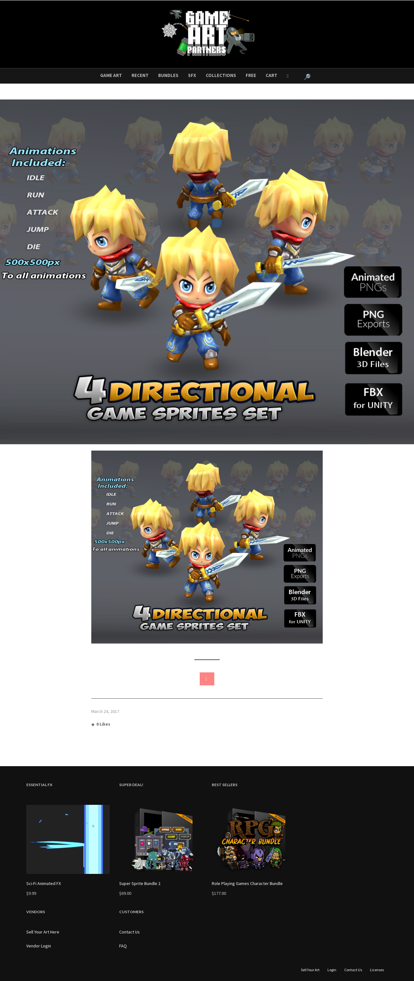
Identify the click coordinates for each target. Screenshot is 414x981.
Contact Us (129, 932)
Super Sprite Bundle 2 (139, 883)
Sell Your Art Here (42, 932)
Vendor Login (38, 946)
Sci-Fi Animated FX (43, 883)
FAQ (123, 946)
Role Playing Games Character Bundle (247, 883)
